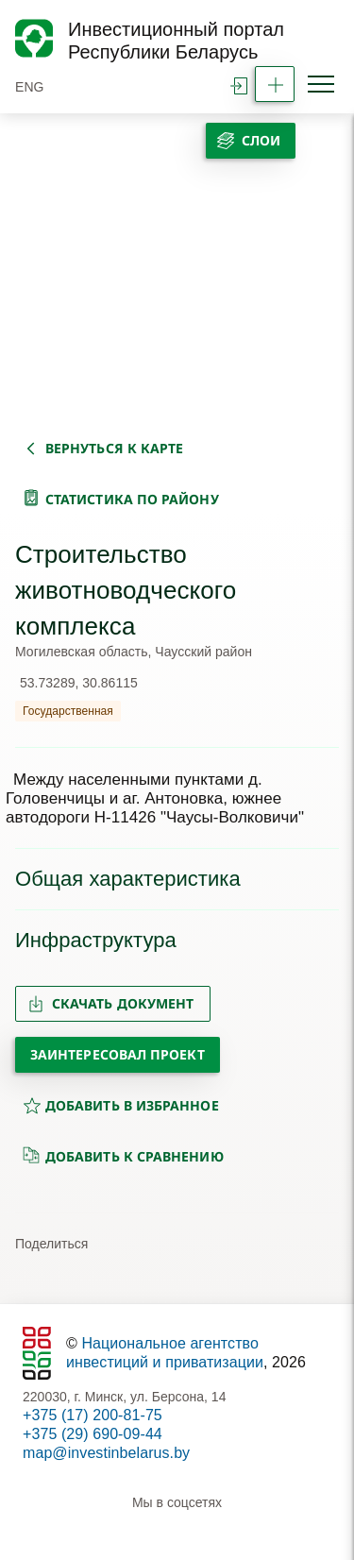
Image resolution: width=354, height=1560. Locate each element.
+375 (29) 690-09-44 (92, 1434)
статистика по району (132, 499)
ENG (29, 86)
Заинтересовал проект (117, 1054)
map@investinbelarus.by (106, 1453)
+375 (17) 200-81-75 (92, 1415)
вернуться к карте (114, 448)
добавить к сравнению (123, 1155)
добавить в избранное (121, 1105)
